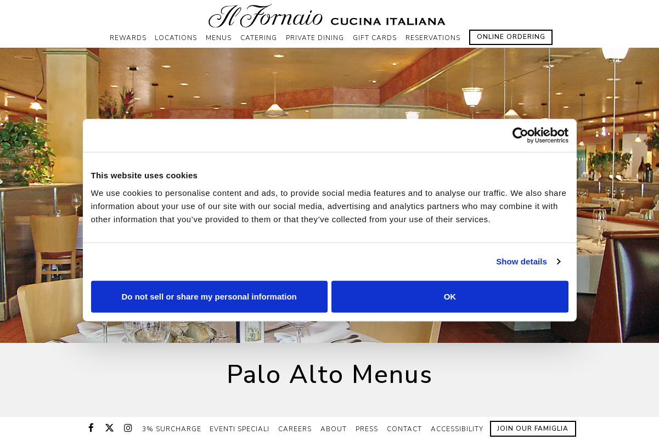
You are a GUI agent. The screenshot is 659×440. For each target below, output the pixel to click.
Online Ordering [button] (511, 36)
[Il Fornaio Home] (329, 15)
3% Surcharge (171, 429)
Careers (295, 429)
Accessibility (457, 429)
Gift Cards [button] (375, 37)
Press (367, 429)
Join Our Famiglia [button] (532, 428)
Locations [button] (176, 37)
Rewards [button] (128, 37)
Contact (404, 429)
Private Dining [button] (315, 37)
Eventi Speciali (239, 429)
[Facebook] (91, 428)
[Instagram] (128, 428)
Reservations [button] (432, 37)
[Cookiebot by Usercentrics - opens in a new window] (520, 135)
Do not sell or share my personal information (209, 296)
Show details (521, 261)
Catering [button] (258, 37)
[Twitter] (110, 428)
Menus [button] (219, 37)
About (333, 429)
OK (450, 296)
